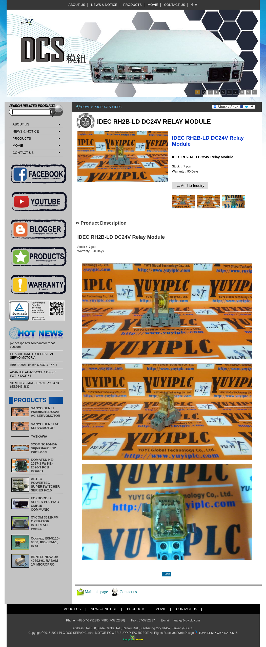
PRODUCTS (132, 5)
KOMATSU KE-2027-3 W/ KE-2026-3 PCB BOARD (42, 465)
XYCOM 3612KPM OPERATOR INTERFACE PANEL (44, 523)
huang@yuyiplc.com (186, 620)
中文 (194, 5)
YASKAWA (39, 436)
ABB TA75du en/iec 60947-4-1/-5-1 (33, 365)
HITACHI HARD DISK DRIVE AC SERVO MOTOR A (32, 355)
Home (85, 107)
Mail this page (96, 591)
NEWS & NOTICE (104, 5)
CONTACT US (174, 5)
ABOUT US (76, 5)
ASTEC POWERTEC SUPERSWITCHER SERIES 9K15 (45, 484)
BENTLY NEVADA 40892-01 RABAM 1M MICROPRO (44, 560)
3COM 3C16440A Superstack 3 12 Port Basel (44, 448)
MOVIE (153, 5)
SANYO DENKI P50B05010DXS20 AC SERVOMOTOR (45, 412)
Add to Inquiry (190, 185)
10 (254, 92)
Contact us (128, 591)
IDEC (118, 107)
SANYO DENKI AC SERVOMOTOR (45, 426)
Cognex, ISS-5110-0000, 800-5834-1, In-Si (45, 542)
